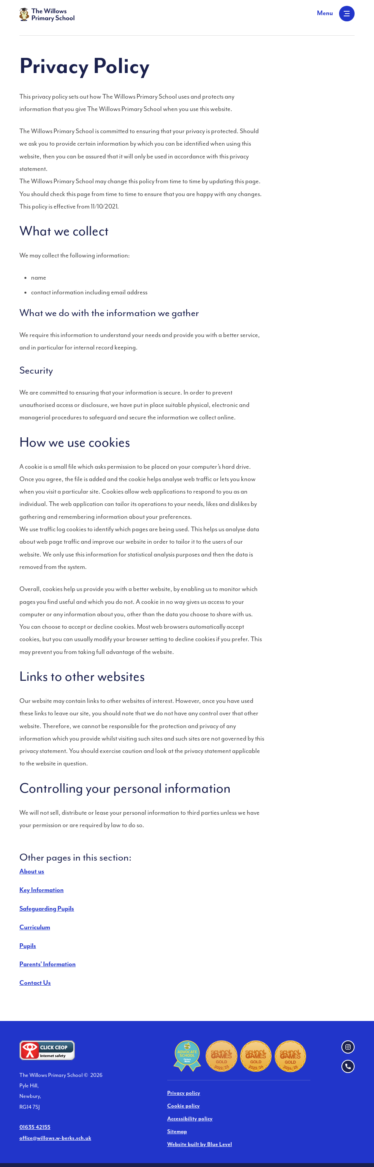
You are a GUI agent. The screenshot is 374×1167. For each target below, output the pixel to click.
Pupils (27, 946)
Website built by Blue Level (199, 1144)
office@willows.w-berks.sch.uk (55, 1138)
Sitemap (177, 1132)
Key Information (41, 890)
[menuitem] (187, 872)
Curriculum (34, 927)
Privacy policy (183, 1093)
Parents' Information (47, 964)
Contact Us (35, 983)
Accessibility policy (190, 1119)
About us (31, 871)
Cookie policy (183, 1106)
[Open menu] (336, 13)
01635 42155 (34, 1127)
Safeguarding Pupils (46, 909)
